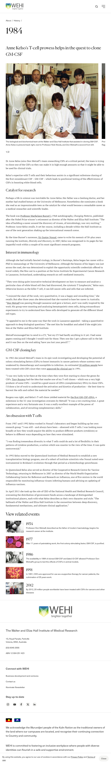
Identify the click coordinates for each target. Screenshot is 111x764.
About (8, 20)
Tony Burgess (19, 379)
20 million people (88, 365)
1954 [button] (29, 524)
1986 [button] (29, 554)
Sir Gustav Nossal (47, 237)
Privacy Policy (77, 756)
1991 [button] (29, 570)
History (17, 20)
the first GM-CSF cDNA (82, 397)
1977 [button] (29, 539)
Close (103, 758)
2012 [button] (29, 585)
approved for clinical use (59, 368)
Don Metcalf (13, 302)
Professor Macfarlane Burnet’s (35, 215)
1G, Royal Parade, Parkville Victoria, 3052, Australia (17, 640)
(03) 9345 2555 (12, 647)
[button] (103, 6)
